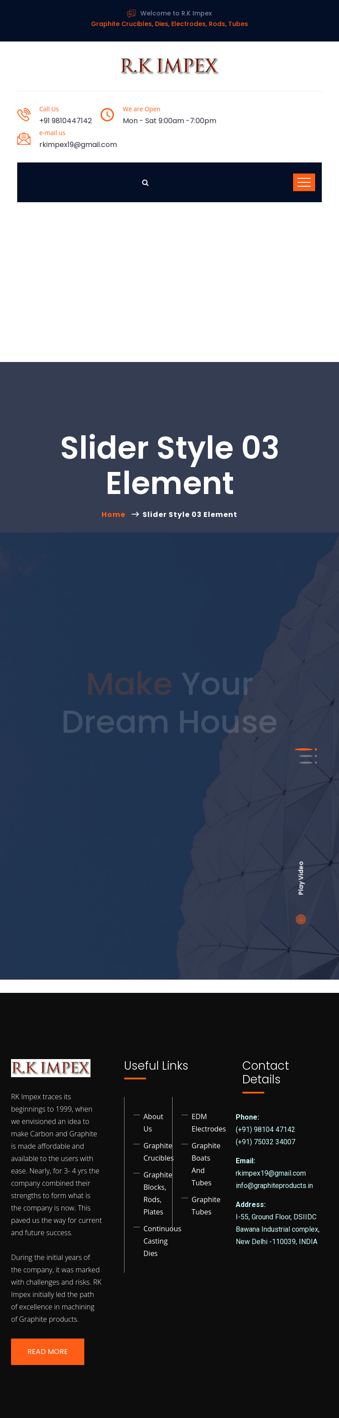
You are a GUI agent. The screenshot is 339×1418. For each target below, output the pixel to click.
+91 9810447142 (65, 121)
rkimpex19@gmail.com (78, 145)
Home (115, 514)
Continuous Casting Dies (162, 1241)
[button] (304, 749)
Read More (47, 1351)
